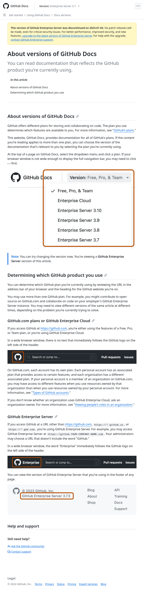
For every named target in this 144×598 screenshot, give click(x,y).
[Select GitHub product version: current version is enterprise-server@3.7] (59, 6)
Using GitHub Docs (38, 15)
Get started (16, 15)
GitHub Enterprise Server (33, 416)
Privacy (49, 584)
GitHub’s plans (124, 130)
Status (61, 584)
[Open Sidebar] (5, 15)
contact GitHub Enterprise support (32, 39)
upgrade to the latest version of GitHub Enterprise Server (57, 35)
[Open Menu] (138, 6)
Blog (103, 584)
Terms (38, 584)
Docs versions (62, 15)
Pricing (72, 584)
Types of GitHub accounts (50, 393)
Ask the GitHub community (26, 546)
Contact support (19, 551)
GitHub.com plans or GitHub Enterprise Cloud (51, 320)
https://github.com (53, 328)
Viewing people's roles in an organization (103, 405)
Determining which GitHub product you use (57, 275)
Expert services (88, 584)
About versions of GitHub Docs (43, 116)
